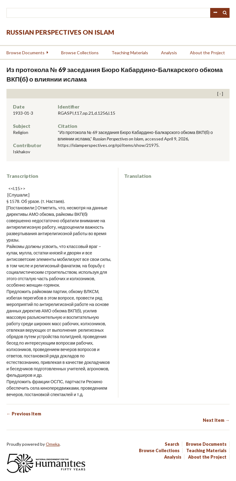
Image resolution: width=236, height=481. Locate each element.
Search (225, 13)
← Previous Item (23, 413)
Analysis (169, 52)
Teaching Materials (130, 52)
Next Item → (216, 420)
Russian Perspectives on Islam (60, 32)
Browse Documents (25, 52)
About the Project (207, 52)
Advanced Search (215, 13)
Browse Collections (80, 52)
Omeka (53, 444)
